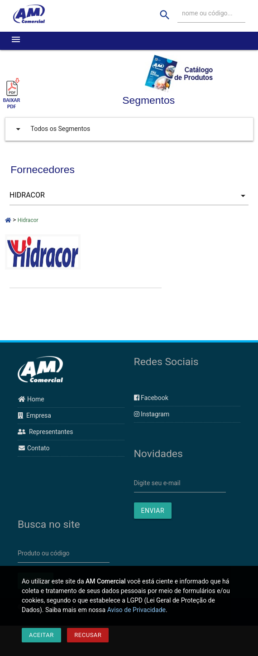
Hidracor (28, 220)
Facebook (151, 397)
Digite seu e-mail (157, 483)
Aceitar (41, 635)
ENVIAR (153, 510)
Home (31, 399)
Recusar (87, 635)
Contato (33, 448)
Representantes (45, 431)
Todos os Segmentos (51, 129)
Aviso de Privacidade (136, 609)
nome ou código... (207, 13)
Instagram (152, 414)
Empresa (34, 415)
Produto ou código (44, 553)
